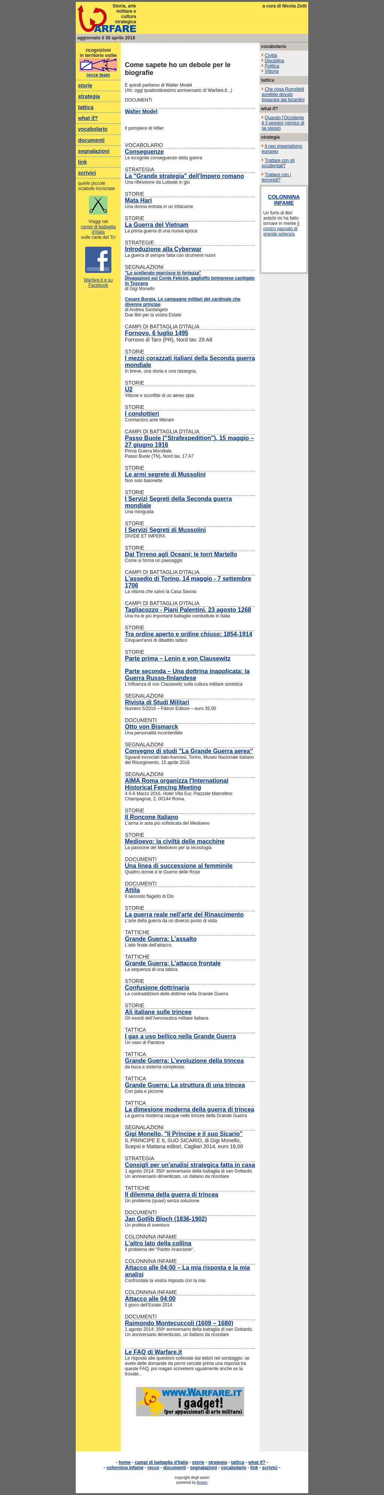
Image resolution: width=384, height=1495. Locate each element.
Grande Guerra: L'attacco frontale (172, 963)
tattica (85, 107)
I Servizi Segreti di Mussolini (165, 530)
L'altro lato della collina (158, 1243)
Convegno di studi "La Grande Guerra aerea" (189, 751)
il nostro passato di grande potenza (281, 229)
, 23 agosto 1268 (228, 610)
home (125, 1462)
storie (85, 85)
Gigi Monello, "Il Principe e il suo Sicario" (184, 1134)
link (82, 162)
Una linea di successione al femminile (178, 866)
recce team (98, 75)
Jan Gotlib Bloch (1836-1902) (166, 1219)
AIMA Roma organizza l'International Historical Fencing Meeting (176, 784)
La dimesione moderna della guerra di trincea (189, 1109)
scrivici (87, 173)
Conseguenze (144, 151)
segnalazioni (94, 151)
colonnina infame (125, 1467)
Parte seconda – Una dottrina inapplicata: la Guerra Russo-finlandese (187, 674)
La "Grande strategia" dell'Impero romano (184, 176)
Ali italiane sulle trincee (158, 1012)
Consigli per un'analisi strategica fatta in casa (190, 1165)
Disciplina (274, 60)
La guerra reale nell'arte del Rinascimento (184, 914)
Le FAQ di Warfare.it (153, 1352)
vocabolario (93, 129)
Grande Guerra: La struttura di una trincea (185, 1085)
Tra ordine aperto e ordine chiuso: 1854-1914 (188, 634)
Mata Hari (138, 200)
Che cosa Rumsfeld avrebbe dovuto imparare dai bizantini (283, 94)
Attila (132, 890)
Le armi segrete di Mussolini (165, 474)
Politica (272, 66)
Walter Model (141, 111)
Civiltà (271, 55)
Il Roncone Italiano (151, 817)
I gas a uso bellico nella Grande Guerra (180, 1036)
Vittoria (272, 71)
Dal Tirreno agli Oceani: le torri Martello (181, 554)
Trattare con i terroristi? (276, 177)
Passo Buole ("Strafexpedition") (170, 438)
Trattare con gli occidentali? (278, 163)
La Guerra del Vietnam (157, 225)
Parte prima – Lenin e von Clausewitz (178, 658)
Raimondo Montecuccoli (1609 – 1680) (179, 1323)
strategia (89, 96)
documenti (91, 140)
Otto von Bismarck (151, 727)
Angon (202, 1482)
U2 (128, 389)
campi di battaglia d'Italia (98, 229)
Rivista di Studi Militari (157, 702)
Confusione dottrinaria (157, 987)
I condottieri (142, 413)
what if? (88, 118)
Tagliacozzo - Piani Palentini (165, 610)
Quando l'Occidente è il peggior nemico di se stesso (283, 123)
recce (153, 1467)
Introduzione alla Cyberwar (163, 249)
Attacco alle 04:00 (150, 1299)
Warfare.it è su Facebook (98, 282)
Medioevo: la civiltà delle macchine (175, 841)
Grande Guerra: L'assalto (160, 939)
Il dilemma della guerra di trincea (171, 1194)
